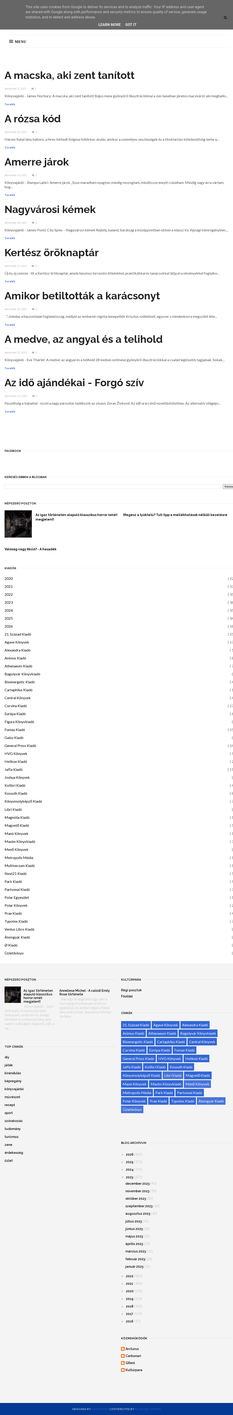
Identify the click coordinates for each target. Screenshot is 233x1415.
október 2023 (135, 1198)
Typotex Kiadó (16, 921)
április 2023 (134, 1244)
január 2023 (134, 1266)
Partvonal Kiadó (17, 889)
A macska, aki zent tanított (69, 75)
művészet (12, 1097)
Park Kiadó (13, 881)
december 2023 (137, 1183)
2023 (9, 602)
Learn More (109, 25)
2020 (9, 578)
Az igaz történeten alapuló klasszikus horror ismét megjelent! (76, 517)
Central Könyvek (18, 698)
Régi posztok (131, 990)
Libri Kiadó (13, 809)
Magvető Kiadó (17, 825)
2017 (129, 1314)
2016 (129, 1321)
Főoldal (127, 996)
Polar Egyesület (17, 897)
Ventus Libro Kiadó (19, 929)
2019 (129, 1299)
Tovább (10, 104)
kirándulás (13, 1073)
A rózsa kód (33, 119)
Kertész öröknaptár (52, 253)
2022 (9, 594)
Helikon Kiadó (16, 761)
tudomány (13, 1129)
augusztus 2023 (137, 1213)
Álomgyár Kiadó (17, 937)
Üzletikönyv (14, 953)
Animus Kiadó (15, 658)
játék (9, 1065)
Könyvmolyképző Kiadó (23, 801)
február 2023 (135, 1259)
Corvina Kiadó (16, 706)
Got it (130, 25)
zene (8, 1145)
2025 (9, 618)
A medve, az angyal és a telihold (84, 339)
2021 (9, 586)
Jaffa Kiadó (14, 769)
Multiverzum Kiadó (20, 865)
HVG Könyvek (16, 753)
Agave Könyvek (17, 642)
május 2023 (134, 1236)
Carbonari (133, 1356)
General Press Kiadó (20, 745)
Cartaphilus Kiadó (19, 690)
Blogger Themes (148, 1408)
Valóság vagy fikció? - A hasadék (30, 549)
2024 (9, 610)
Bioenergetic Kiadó (20, 682)
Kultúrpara (134, 1370)
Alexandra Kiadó (17, 650)
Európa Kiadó (15, 713)
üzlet (9, 1160)
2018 (129, 1306)
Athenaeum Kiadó (18, 666)
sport (9, 1113)
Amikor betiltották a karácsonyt (82, 296)
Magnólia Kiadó (17, 817)
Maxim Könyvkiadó (20, 841)
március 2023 (135, 1251)
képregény (13, 1081)
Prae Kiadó (13, 913)
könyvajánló (14, 1089)
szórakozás (14, 1121)
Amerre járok (37, 162)
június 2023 (134, 1229)
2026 (9, 626)
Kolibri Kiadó (15, 785)
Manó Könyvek (16, 833)
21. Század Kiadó (18, 634)
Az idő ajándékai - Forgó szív (74, 383)
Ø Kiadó (11, 945)
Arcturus (132, 1349)
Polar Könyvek (16, 905)
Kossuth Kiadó (16, 793)
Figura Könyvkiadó (19, 721)
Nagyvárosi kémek (50, 209)
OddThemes (100, 1408)
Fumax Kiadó (15, 729)
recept (10, 1105)
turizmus (11, 1137)
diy (7, 1057)
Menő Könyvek (16, 849)
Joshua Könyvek (17, 777)
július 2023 (133, 1221)
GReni (130, 1363)
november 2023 (137, 1191)
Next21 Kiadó (16, 873)
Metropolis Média (19, 857)
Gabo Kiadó (14, 737)
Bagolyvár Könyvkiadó (22, 674)
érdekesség (14, 1153)
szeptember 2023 (138, 1206)
